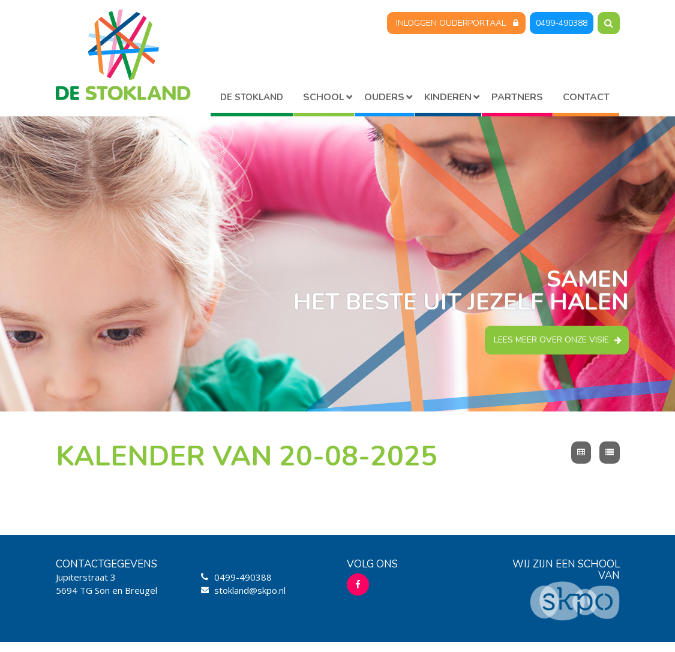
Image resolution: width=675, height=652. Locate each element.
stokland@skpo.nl (250, 590)
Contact (586, 97)
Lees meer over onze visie (551, 339)
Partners (517, 97)
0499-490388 (561, 23)
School (323, 97)
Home (252, 99)
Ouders (384, 97)
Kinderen (448, 97)
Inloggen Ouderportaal (451, 23)
